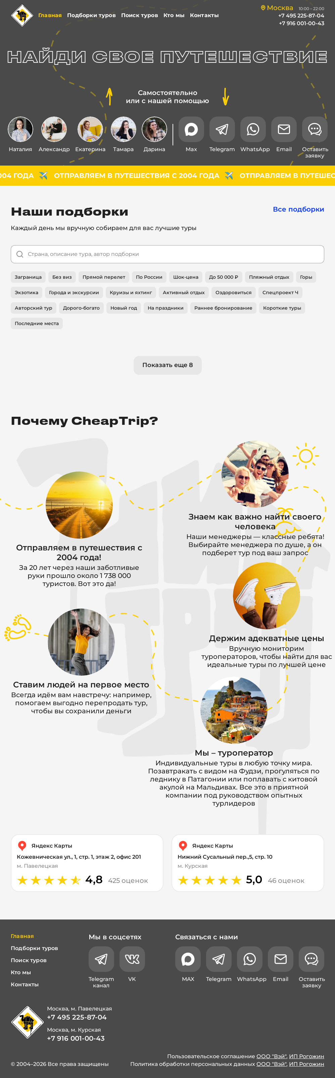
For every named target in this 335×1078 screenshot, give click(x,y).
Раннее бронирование (223, 308)
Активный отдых (184, 292)
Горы (306, 277)
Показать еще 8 (167, 365)
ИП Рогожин (306, 1056)
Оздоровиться (234, 292)
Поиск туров (139, 15)
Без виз (62, 277)
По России (149, 277)
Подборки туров (91, 15)
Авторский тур (33, 308)
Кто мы (174, 15)
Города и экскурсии (74, 292)
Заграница (28, 277)
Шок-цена (185, 277)
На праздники (166, 308)
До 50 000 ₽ (223, 277)
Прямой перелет (104, 277)
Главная (50, 15)
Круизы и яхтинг (131, 292)
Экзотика (26, 292)
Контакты (204, 15)
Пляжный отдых (269, 277)
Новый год (123, 308)
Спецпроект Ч (280, 292)
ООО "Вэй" (271, 1056)
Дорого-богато (81, 308)
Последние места (37, 323)
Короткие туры (282, 308)
